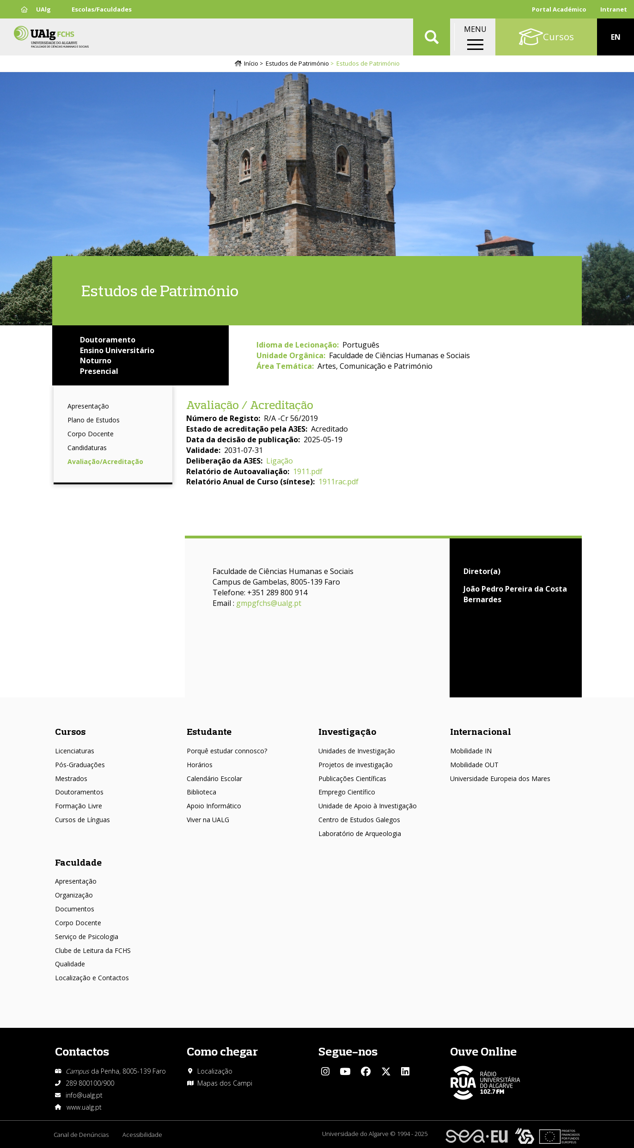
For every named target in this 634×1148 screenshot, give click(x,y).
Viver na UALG (208, 819)
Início (251, 63)
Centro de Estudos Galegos (359, 819)
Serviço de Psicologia (86, 936)
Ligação (279, 461)
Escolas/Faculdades (102, 9)
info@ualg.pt (84, 1095)
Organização (74, 895)
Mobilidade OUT (474, 764)
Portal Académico (559, 9)
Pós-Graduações (80, 764)
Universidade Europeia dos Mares (500, 778)
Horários (200, 764)
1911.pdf (308, 471)
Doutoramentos (79, 792)
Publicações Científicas (352, 778)
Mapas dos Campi (224, 1083)
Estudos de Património (297, 63)
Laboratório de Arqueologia (359, 833)
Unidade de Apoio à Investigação (367, 805)
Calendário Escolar (214, 778)
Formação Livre (78, 805)
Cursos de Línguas (82, 819)
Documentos (74, 908)
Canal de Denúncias (81, 1134)
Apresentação (88, 406)
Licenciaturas (74, 750)
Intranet (613, 9)
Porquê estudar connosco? (227, 750)
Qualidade (70, 963)
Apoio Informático (214, 805)
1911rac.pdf (338, 481)
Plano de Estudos (93, 419)
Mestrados (71, 778)
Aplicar (431, 36)
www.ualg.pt (84, 1107)
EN (616, 37)
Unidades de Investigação (356, 750)
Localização (214, 1071)
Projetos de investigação (355, 764)
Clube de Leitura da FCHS (93, 950)
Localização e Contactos (92, 977)
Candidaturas (87, 447)
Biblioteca (201, 792)
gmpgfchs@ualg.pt (268, 603)
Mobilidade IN (471, 750)
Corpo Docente (90, 433)
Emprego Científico (346, 792)
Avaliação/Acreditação (105, 461)
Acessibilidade (142, 1134)
